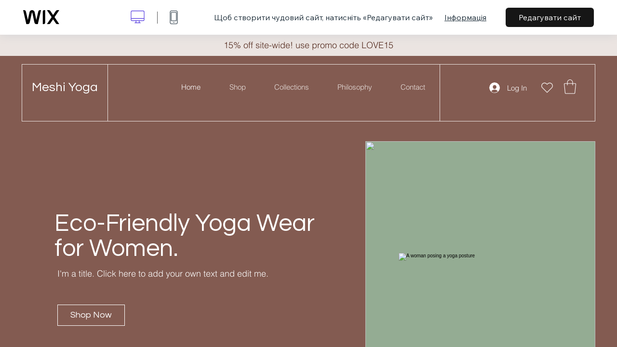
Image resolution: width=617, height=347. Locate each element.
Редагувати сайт (550, 17)
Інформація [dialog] (465, 17)
